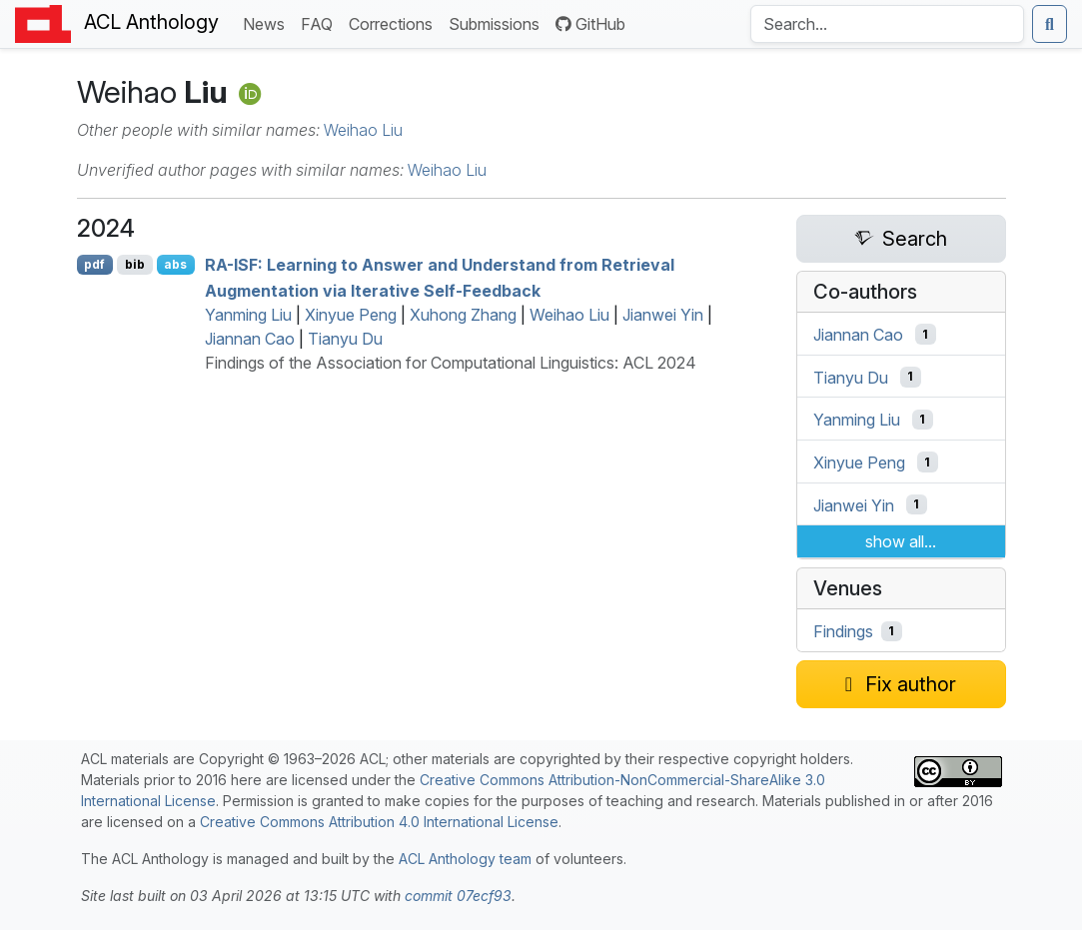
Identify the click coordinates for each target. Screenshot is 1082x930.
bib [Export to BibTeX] (135, 264)
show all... (900, 541)
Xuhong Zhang (463, 315)
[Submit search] (1049, 24)
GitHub (590, 24)
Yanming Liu (248, 315)
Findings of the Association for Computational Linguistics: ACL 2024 (450, 363)
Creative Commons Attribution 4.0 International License (379, 821)
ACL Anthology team (465, 858)
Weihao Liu (363, 130)
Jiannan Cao (250, 339)
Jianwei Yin (662, 315)
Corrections (395, 22)
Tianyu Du (345, 339)
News (268, 22)
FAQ (321, 22)
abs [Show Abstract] (175, 264)
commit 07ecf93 (458, 895)
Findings (843, 631)
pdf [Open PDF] (94, 264)
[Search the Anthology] (887, 24)
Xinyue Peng (351, 315)
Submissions (498, 22)
